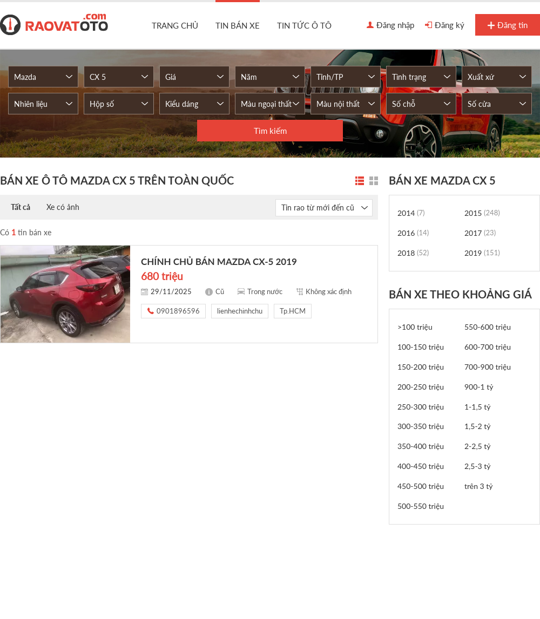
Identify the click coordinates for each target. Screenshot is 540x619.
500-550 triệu (420, 506)
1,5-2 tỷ (477, 426)
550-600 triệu (487, 326)
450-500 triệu (420, 486)
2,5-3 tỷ (477, 466)
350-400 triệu (420, 446)
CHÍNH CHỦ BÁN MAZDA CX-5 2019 (219, 261)
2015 (482, 212)
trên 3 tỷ (478, 486)
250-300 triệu (420, 406)
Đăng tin (508, 25)
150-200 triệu (420, 366)
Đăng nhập (390, 25)
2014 (411, 212)
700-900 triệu (487, 366)
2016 (413, 232)
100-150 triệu (420, 346)
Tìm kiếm (270, 130)
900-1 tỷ (479, 386)
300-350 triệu (420, 426)
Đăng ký (444, 25)
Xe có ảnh (62, 207)
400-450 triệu (420, 466)
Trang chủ (175, 25)
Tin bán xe (237, 25)
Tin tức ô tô (304, 25)
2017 (480, 232)
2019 (482, 252)
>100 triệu (415, 326)
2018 (413, 252)
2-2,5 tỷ (477, 446)
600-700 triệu (487, 346)
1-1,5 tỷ (477, 406)
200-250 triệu (420, 386)
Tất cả (20, 207)
